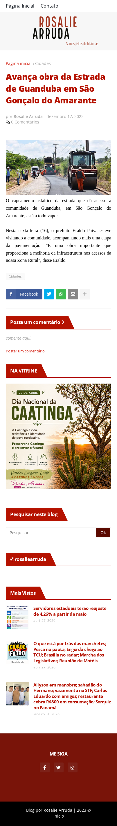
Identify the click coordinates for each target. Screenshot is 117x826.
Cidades (43, 63)
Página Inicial (20, 6)
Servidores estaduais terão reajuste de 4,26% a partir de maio (70, 611)
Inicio (58, 816)
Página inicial (19, 63)
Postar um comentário (25, 351)
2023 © (84, 810)
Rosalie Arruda (58, 810)
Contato (49, 6)
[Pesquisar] (51, 532)
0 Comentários (25, 122)
